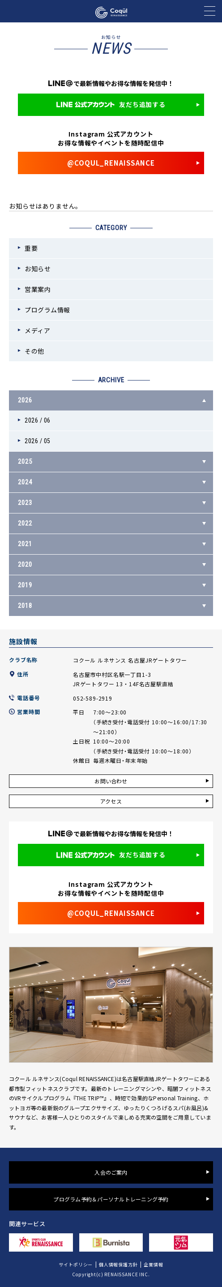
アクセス (111, 801)
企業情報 (153, 1264)
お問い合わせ (110, 781)
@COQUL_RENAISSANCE (110, 162)
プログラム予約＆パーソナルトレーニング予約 (110, 1199)
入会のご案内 (110, 1172)
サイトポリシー (76, 1264)
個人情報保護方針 (118, 1264)
